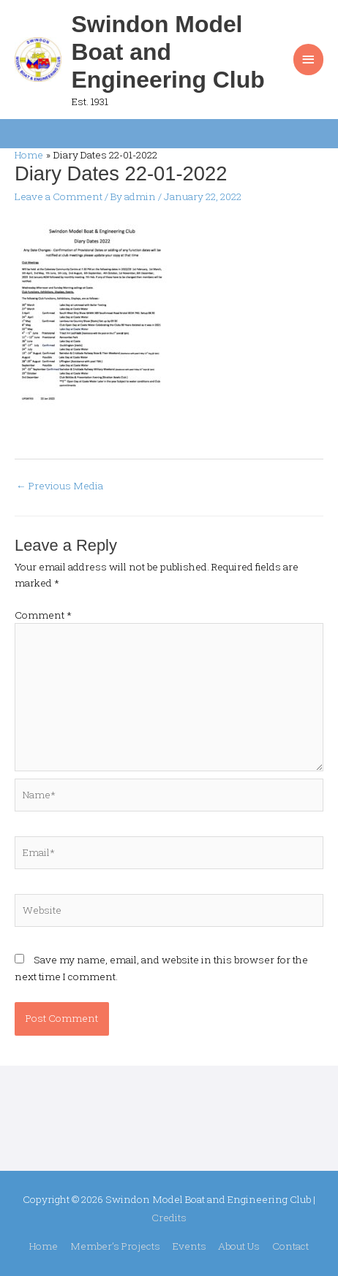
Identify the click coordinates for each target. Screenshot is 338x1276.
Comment (43, 615)
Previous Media (59, 485)
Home (43, 1246)
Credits (169, 1217)
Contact (290, 1246)
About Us (239, 1246)
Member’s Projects (115, 1246)
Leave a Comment (58, 196)
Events (189, 1246)
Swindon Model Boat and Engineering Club (168, 52)
